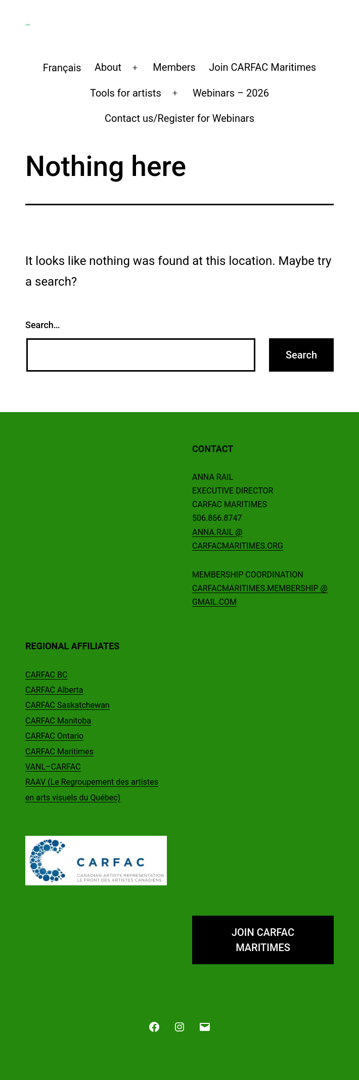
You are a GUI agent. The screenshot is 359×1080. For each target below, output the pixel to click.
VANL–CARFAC (53, 767)
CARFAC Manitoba (58, 721)
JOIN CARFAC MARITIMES (263, 940)
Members (174, 67)
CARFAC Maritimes (59, 751)
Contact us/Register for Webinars (179, 118)
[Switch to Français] (62, 67)
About (108, 67)
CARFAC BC (46, 675)
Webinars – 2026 (231, 93)
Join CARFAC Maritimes (262, 67)
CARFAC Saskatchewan (67, 705)
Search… (42, 325)
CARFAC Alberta (54, 690)
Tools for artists (125, 93)
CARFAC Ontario (54, 736)
